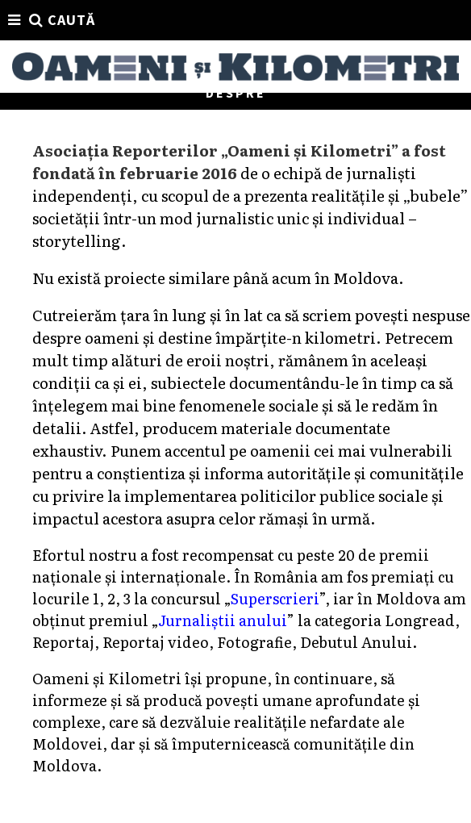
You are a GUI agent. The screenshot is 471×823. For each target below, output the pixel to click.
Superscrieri (275, 598)
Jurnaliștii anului (222, 620)
